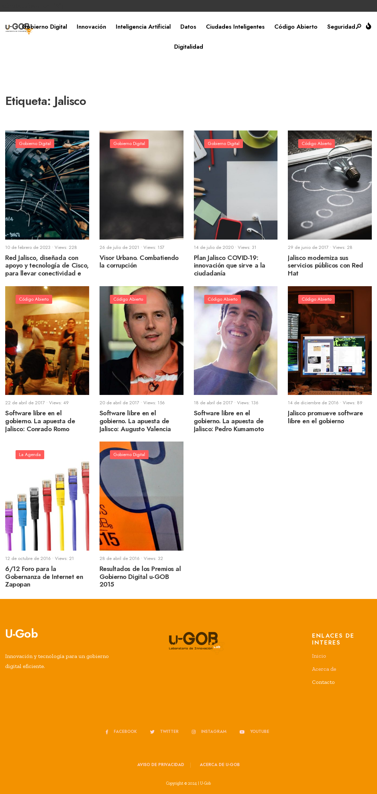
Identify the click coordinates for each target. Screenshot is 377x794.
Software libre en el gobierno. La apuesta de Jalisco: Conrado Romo (40, 421)
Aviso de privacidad (160, 765)
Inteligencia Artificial (143, 26)
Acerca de (324, 669)
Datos (188, 26)
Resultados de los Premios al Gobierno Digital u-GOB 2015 (140, 576)
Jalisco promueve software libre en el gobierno (325, 417)
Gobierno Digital (44, 26)
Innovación (91, 26)
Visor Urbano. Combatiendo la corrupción (139, 261)
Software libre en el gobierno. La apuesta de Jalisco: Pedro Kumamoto (229, 421)
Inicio (319, 655)
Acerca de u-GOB (220, 765)
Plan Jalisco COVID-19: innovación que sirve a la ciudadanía (229, 265)
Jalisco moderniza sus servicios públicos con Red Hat (325, 265)
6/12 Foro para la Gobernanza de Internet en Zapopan (44, 576)
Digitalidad (188, 46)
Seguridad (341, 26)
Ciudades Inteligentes (235, 26)
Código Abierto (296, 26)
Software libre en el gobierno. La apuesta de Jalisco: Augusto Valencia (135, 421)
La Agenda (30, 454)
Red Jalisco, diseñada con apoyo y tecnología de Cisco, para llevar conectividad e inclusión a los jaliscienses (47, 269)
